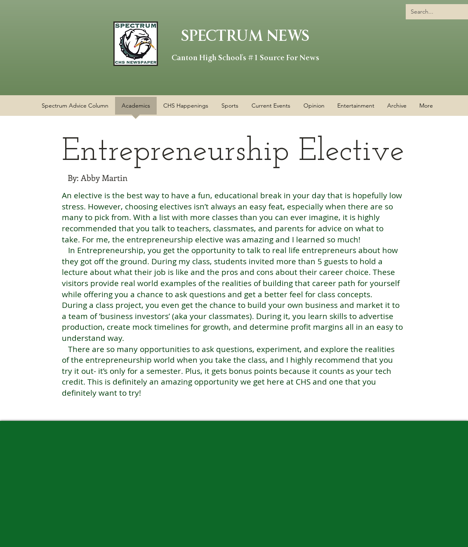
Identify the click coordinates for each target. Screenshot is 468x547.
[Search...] (439, 11)
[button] (186, 108)
